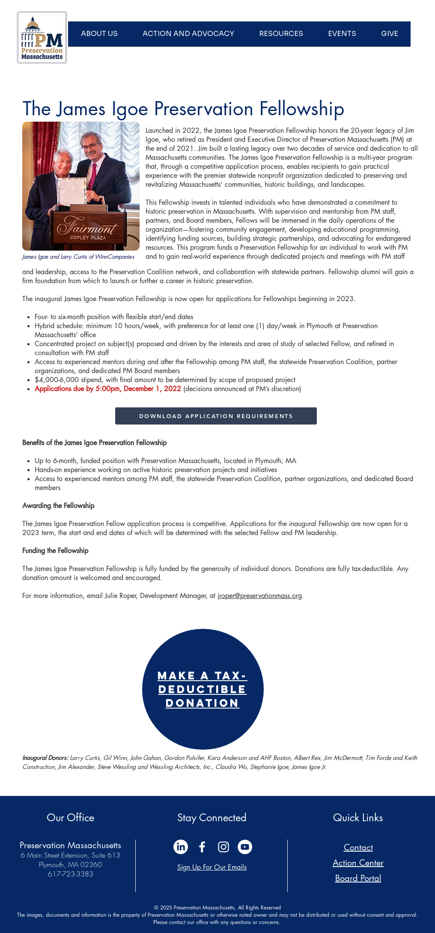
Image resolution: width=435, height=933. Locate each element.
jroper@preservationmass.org (260, 595)
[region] (203, 689)
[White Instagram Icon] (223, 847)
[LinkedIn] (180, 847)
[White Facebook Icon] (202, 847)
